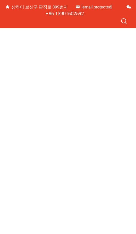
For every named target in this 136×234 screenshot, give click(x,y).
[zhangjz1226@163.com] (97, 7)
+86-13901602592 (65, 14)
